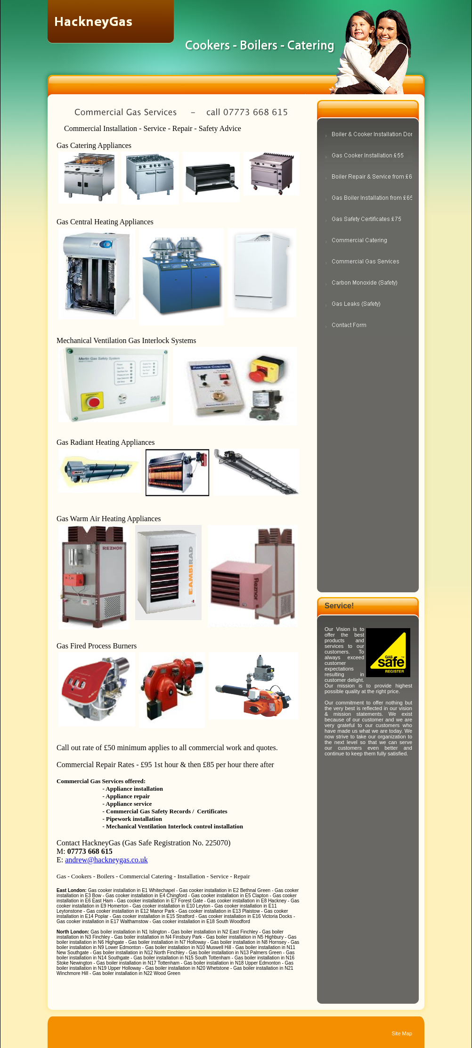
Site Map (402, 1033)
